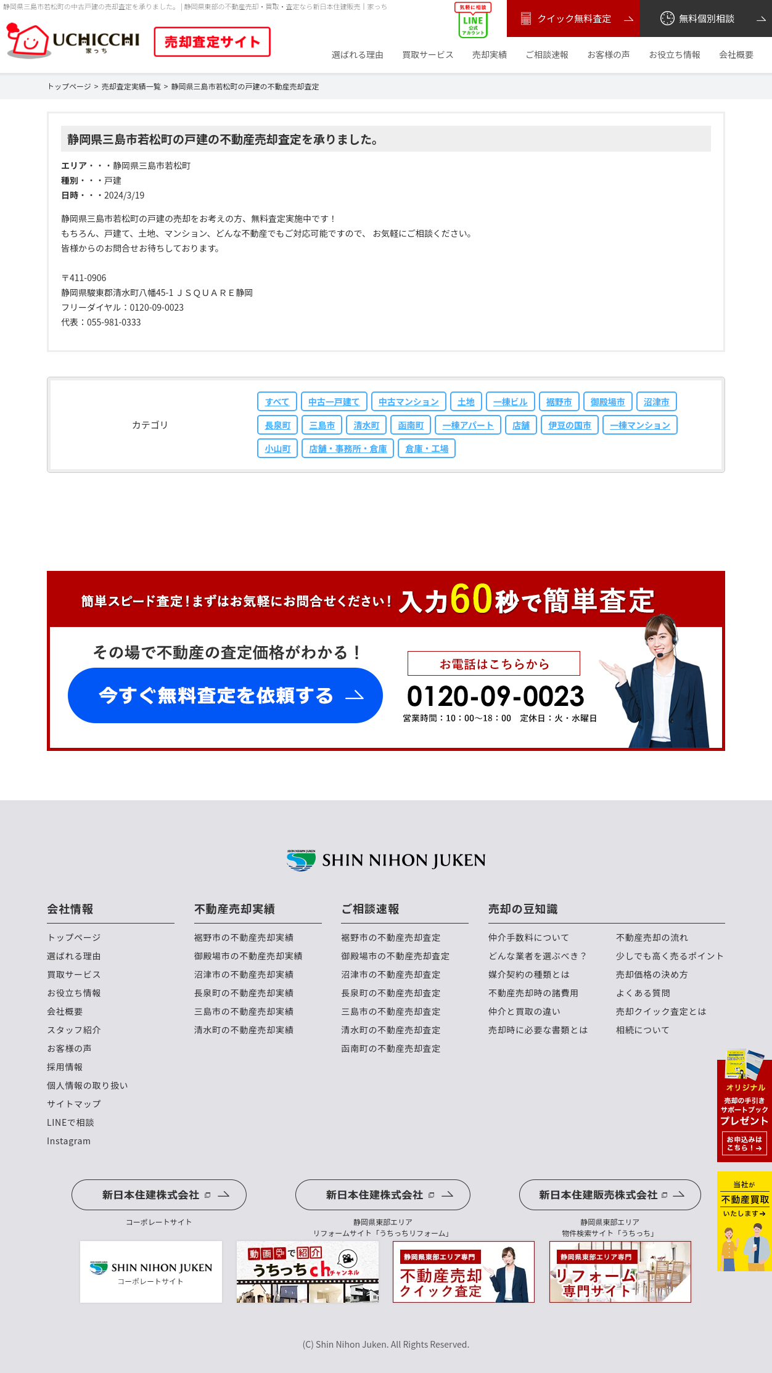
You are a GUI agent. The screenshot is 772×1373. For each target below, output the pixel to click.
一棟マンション (640, 425)
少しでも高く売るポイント (670, 956)
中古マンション (409, 401)
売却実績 (489, 54)
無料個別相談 (696, 18)
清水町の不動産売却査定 (391, 1030)
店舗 (521, 425)
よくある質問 (643, 993)
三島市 (322, 425)
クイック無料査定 (564, 18)
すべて (277, 401)
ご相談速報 (547, 54)
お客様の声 (608, 54)
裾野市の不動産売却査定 (391, 937)
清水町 (366, 425)
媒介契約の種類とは (529, 974)
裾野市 (559, 401)
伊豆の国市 (569, 425)
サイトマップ (74, 1104)
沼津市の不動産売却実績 (244, 974)
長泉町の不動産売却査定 (391, 993)
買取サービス (428, 54)
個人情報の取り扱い (87, 1085)
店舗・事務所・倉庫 (348, 448)
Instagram (69, 1141)
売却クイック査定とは (661, 1011)
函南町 (411, 425)
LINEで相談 (70, 1122)
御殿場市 (608, 401)
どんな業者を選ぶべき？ (538, 956)
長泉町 (277, 425)
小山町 (277, 448)
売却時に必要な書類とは (538, 1030)
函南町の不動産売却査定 (391, 1048)
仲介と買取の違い (524, 1011)
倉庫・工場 (426, 448)
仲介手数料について (529, 937)
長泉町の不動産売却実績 (244, 993)
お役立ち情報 (674, 54)
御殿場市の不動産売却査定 (395, 956)
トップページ (74, 937)
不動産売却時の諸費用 (533, 993)
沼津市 (657, 401)
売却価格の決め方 (652, 974)
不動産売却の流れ (652, 937)
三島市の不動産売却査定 (391, 1011)
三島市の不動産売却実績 (244, 1011)
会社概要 (736, 54)
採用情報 (65, 1067)
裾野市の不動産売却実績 (244, 937)
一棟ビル (510, 401)
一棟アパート (468, 425)
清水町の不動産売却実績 (244, 1030)
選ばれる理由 (358, 54)
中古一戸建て (334, 401)
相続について (643, 1030)
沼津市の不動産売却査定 (391, 974)
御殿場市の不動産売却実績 (248, 956)
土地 (466, 401)
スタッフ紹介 (74, 1030)
